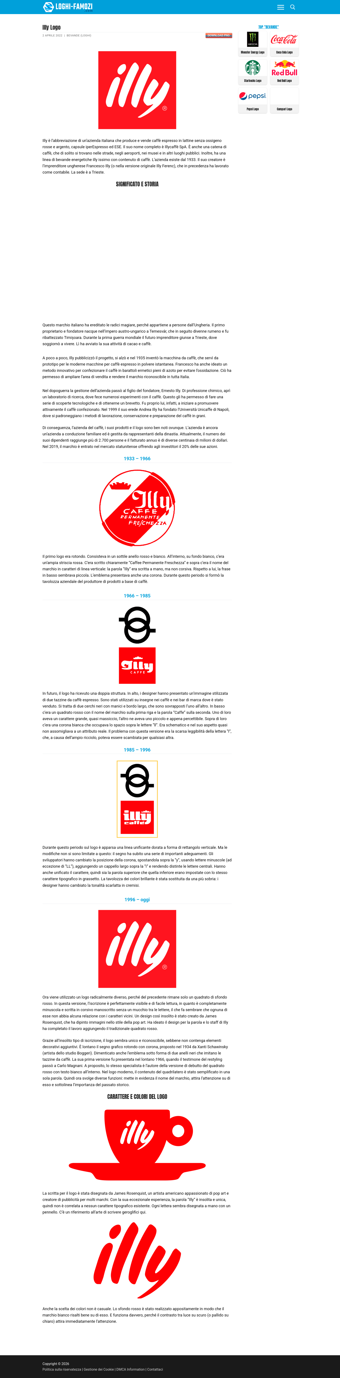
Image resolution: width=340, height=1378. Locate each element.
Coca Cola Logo (284, 52)
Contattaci (155, 1369)
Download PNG (219, 35)
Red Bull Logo (284, 81)
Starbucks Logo (252, 81)
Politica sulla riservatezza (61, 1369)
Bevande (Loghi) (79, 35)
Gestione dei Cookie (99, 1369)
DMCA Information (130, 1369)
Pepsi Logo (253, 109)
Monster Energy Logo (252, 52)
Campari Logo (284, 109)
